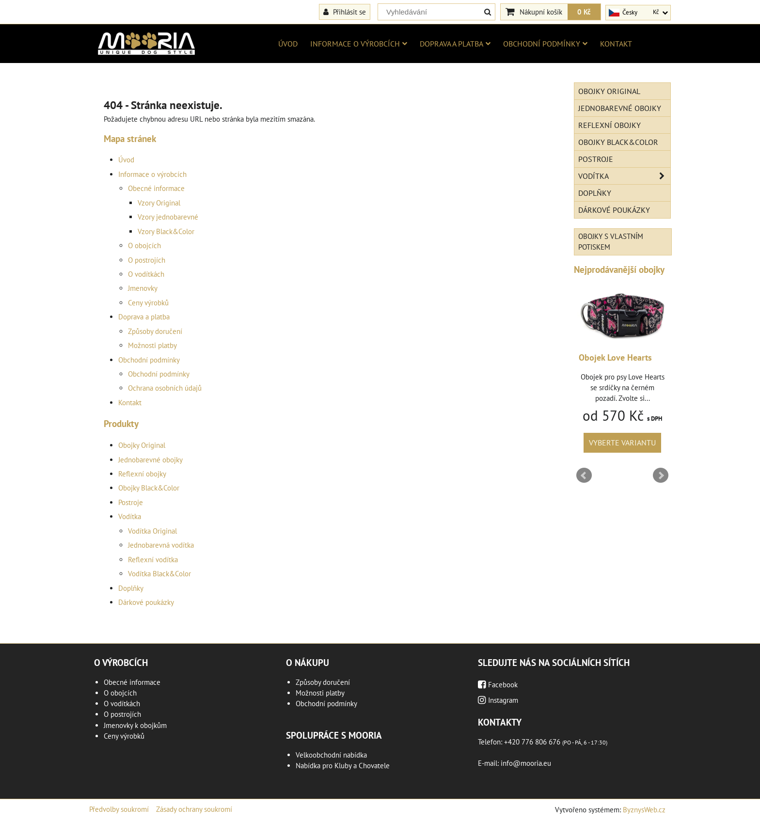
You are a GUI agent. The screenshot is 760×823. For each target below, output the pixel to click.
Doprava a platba (455, 43)
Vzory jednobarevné (168, 217)
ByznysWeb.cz (644, 809)
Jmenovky (143, 288)
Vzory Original (159, 202)
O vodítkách (146, 274)
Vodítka (129, 516)
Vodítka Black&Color (159, 573)
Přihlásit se (344, 11)
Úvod (288, 43)
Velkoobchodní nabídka (331, 755)
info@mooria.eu (526, 763)
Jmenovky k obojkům (135, 725)
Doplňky (130, 588)
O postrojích (146, 260)
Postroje (130, 502)
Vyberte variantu (622, 442)
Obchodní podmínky (545, 43)
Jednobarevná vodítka (161, 545)
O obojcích (144, 245)
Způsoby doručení (155, 331)
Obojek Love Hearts (615, 357)
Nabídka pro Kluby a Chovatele (343, 765)
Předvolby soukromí (119, 809)
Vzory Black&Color (166, 231)
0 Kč (584, 11)
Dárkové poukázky (146, 602)
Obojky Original (141, 445)
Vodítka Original (152, 531)
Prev (584, 475)
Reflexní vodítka (153, 559)
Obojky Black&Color (148, 487)
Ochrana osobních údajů (165, 388)
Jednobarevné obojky (150, 459)
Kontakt (616, 43)
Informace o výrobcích (358, 43)
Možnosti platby (152, 345)
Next (660, 475)
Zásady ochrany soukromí (194, 809)
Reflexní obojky (142, 473)
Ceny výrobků (148, 302)
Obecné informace (156, 188)
